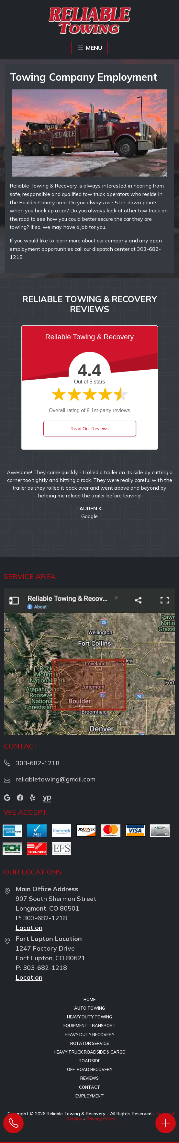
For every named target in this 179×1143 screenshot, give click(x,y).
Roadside (89, 1060)
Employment (89, 1095)
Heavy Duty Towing (89, 1016)
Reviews (89, 1078)
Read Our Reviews (90, 428)
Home (89, 999)
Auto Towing (89, 1008)
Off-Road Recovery (89, 1069)
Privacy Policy (101, 1119)
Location (29, 928)
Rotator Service (89, 1043)
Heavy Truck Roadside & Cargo (90, 1052)
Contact (89, 1087)
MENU (89, 48)
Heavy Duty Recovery (89, 1034)
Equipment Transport (89, 1025)
